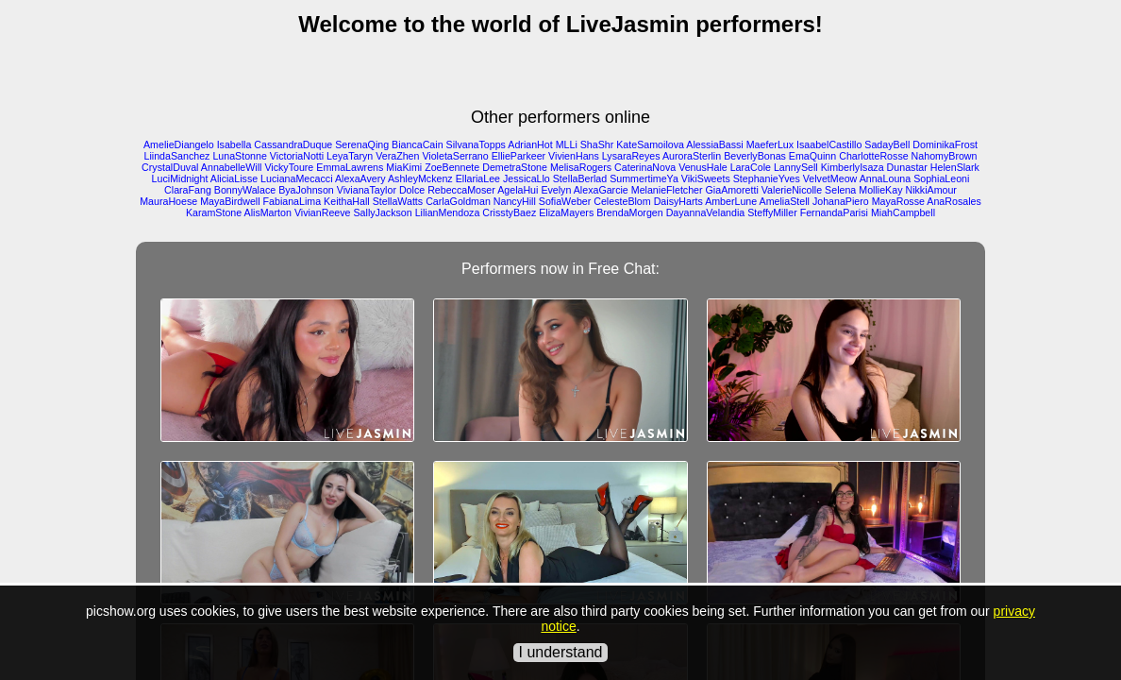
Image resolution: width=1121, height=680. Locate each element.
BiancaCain (417, 144)
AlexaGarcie (601, 190)
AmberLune (731, 201)
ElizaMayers (566, 212)
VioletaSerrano (455, 156)
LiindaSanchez (177, 156)
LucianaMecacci (296, 178)
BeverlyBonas (755, 156)
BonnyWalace (245, 190)
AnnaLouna (886, 178)
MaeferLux (770, 144)
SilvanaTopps (476, 144)
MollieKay (880, 190)
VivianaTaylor (366, 190)
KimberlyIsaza (852, 167)
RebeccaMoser (461, 190)
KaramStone (214, 212)
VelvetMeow (830, 178)
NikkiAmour (930, 190)
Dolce (412, 190)
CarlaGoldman (458, 201)
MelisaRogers (580, 167)
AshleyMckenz (420, 178)
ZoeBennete (452, 167)
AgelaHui (517, 190)
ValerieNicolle (791, 190)
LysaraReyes (631, 156)
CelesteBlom (622, 201)
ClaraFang (187, 190)
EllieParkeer (518, 156)
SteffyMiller (772, 212)
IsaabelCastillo (829, 144)
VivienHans (573, 156)
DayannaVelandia (705, 212)
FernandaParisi (834, 212)
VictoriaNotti (297, 156)
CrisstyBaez (509, 212)
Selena (840, 190)
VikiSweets (705, 178)
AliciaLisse (234, 178)
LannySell (796, 167)
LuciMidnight (180, 178)
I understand (561, 652)
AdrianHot (530, 144)
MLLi (566, 144)
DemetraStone (514, 167)
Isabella (234, 144)
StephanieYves (766, 178)
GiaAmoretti (732, 190)
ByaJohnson (306, 190)
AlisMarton (268, 212)
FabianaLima (292, 201)
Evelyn (556, 190)
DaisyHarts (678, 201)
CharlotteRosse (873, 156)
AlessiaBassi (714, 144)
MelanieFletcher (667, 190)
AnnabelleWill (231, 167)
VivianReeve (322, 212)
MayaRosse (898, 201)
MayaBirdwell (229, 201)
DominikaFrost (945, 144)
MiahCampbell (903, 212)
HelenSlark (954, 167)
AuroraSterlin (691, 156)
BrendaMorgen (629, 212)
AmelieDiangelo (178, 144)
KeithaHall (347, 201)
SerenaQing (362, 144)
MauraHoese (168, 201)
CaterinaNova (645, 167)
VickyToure (288, 167)
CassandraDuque (293, 144)
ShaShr (597, 144)
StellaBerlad (580, 178)
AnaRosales (953, 201)
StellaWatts (398, 201)
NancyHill (515, 201)
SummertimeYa (644, 178)
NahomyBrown (945, 156)
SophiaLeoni (941, 178)
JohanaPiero (840, 201)
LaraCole (750, 167)
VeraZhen (397, 156)
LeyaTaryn (349, 156)
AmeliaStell (785, 201)
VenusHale (703, 167)
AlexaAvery (360, 178)
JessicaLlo (526, 178)
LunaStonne (239, 156)
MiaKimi (404, 167)
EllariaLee (478, 178)
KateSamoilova (650, 144)
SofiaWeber (565, 201)
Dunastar (907, 167)
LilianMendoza (447, 212)
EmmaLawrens (349, 167)
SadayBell (887, 144)
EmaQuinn (812, 156)
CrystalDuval (170, 167)
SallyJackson (382, 212)
